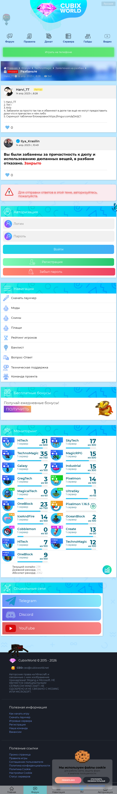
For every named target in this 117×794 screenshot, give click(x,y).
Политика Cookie (96, 786)
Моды (11, 308)
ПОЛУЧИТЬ (17, 409)
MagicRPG (74, 453)
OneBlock (25, 504)
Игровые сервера (20, 721)
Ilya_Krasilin (28, 141)
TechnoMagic (43, 68)
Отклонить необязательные (96, 780)
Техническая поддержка (25, 368)
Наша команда (18, 728)
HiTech (22, 440)
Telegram (20, 601)
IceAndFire (25, 516)
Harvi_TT (22, 89)
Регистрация (46, 262)
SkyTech (72, 440)
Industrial (73, 466)
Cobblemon (26, 529)
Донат (47, 40)
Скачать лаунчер (19, 298)
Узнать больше (79, 786)
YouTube (20, 628)
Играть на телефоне (58, 52)
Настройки (65, 786)
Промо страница (19, 754)
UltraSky (72, 491)
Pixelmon (73, 478)
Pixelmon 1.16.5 (77, 504)
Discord (19, 614)
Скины (12, 318)
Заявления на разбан (69, 68)
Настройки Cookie (20, 772)
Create (71, 529)
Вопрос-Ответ (17, 358)
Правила (29, 40)
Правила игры (18, 758)
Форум (8, 40)
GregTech (24, 478)
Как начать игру (19, 713)
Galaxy (22, 466)
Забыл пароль (45, 271)
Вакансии (15, 731)
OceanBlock (75, 516)
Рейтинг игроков (20, 338)
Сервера (68, 40)
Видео (106, 40)
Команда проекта (20, 377)
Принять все (68, 780)
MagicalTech (27, 491)
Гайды (86, 40)
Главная (11, 68)
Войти (59, 249)
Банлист (13, 348)
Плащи (12, 328)
